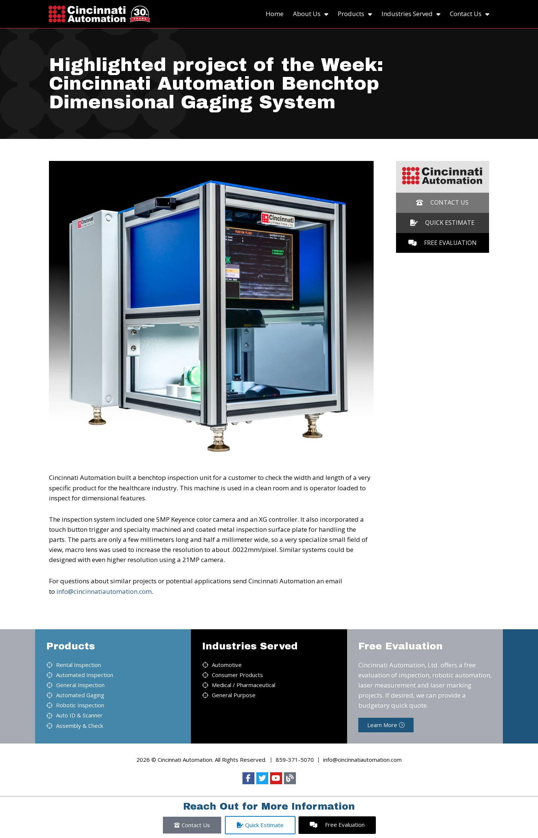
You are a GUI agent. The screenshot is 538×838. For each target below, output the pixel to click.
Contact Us (469, 13)
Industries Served (410, 13)
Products (355, 13)
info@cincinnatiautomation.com (104, 591)
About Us (310, 13)
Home (275, 13)
